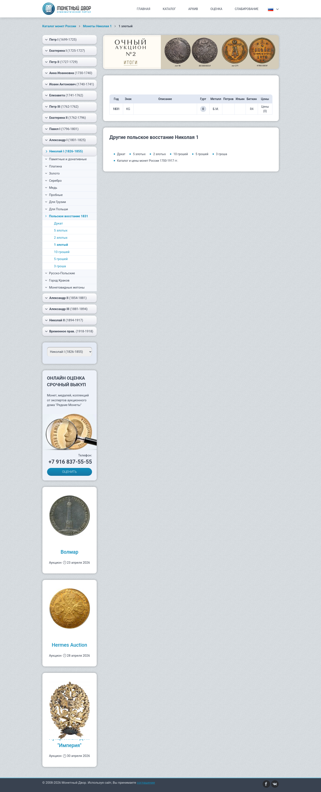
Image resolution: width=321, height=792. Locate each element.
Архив (193, 9)
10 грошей (62, 252)
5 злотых (61, 230)
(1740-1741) (69, 84)
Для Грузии (55, 202)
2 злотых (61, 238)
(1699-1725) (61, 39)
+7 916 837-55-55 (70, 462)
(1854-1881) (66, 298)
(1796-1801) (62, 129)
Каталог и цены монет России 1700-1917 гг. (147, 160)
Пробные (54, 195)
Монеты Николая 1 (97, 26)
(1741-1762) (64, 95)
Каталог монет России (59, 26)
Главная (143, 9)
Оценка (216, 9)
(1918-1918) (69, 331)
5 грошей (61, 259)
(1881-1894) (66, 309)
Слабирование (246, 9)
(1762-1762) (62, 106)
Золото (52, 173)
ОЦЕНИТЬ (69, 472)
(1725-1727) (65, 51)
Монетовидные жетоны (65, 287)
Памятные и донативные (66, 159)
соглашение (146, 783)
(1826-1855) (63, 151)
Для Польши (56, 209)
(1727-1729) (61, 62)
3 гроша (60, 266)
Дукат (58, 223)
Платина (53, 166)
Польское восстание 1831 (66, 216)
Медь (51, 188)
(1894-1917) (64, 320)
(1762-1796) (65, 118)
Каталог (169, 9)
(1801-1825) (65, 140)
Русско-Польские (60, 273)
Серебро (53, 181)
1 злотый (61, 245)
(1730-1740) (68, 73)
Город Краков (57, 280)
